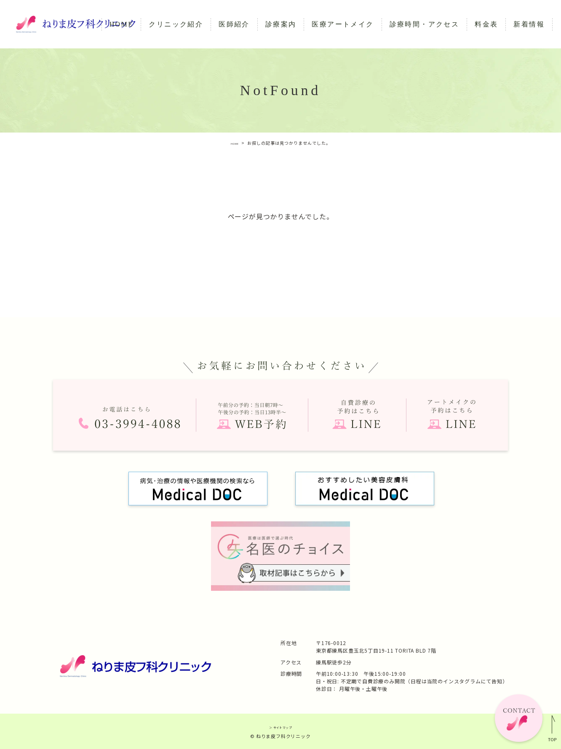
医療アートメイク (343, 24)
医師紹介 (234, 24)
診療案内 (281, 24)
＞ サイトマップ (280, 726)
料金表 (486, 24)
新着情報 (529, 24)
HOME (122, 24)
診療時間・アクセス (424, 24)
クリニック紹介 (176, 24)
